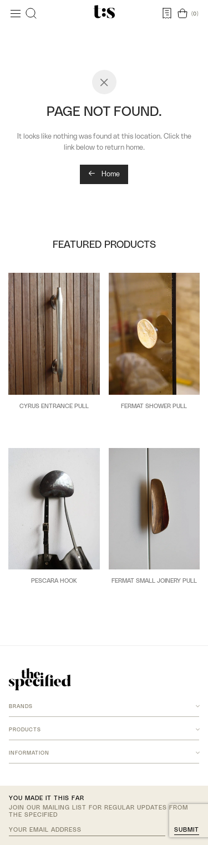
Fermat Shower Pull (154, 406)
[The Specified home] (40, 679)
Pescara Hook (54, 580)
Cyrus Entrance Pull (54, 406)
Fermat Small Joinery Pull (154, 580)
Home (104, 174)
